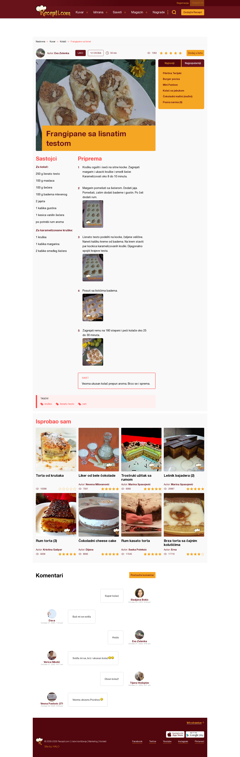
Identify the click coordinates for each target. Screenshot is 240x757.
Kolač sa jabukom (173, 90)
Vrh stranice (194, 722)
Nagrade (159, 12)
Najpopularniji (193, 63)
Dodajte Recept (193, 12)
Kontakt (102, 741)
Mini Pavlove (170, 84)
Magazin (137, 12)
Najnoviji (169, 63)
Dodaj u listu (195, 52)
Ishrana (98, 12)
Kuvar (80, 12)
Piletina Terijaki (172, 73)
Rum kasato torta (141, 524)
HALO (56, 746)
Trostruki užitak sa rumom (141, 459)
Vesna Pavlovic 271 (52, 703)
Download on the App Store (175, 734)
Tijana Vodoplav (139, 682)
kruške (48, 403)
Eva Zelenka (61, 53)
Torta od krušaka (56, 459)
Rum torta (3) (56, 524)
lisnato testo (67, 403)
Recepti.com (53, 11)
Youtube (167, 741)
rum (84, 403)
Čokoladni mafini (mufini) (177, 96)
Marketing (93, 741)
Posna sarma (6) (172, 102)
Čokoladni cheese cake (99, 524)
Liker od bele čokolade (99, 459)
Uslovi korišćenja (79, 741)
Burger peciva (171, 78)
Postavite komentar (142, 575)
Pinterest (199, 741)
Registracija (183, 3)
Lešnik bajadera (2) (184, 459)
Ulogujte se (198, 3)
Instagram (183, 741)
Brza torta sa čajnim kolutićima (184, 524)
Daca (52, 620)
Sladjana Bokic (139, 599)
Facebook (137, 741)
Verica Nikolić (52, 661)
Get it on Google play (195, 734)
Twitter (152, 741)
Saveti (117, 12)
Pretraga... (174, 12)
